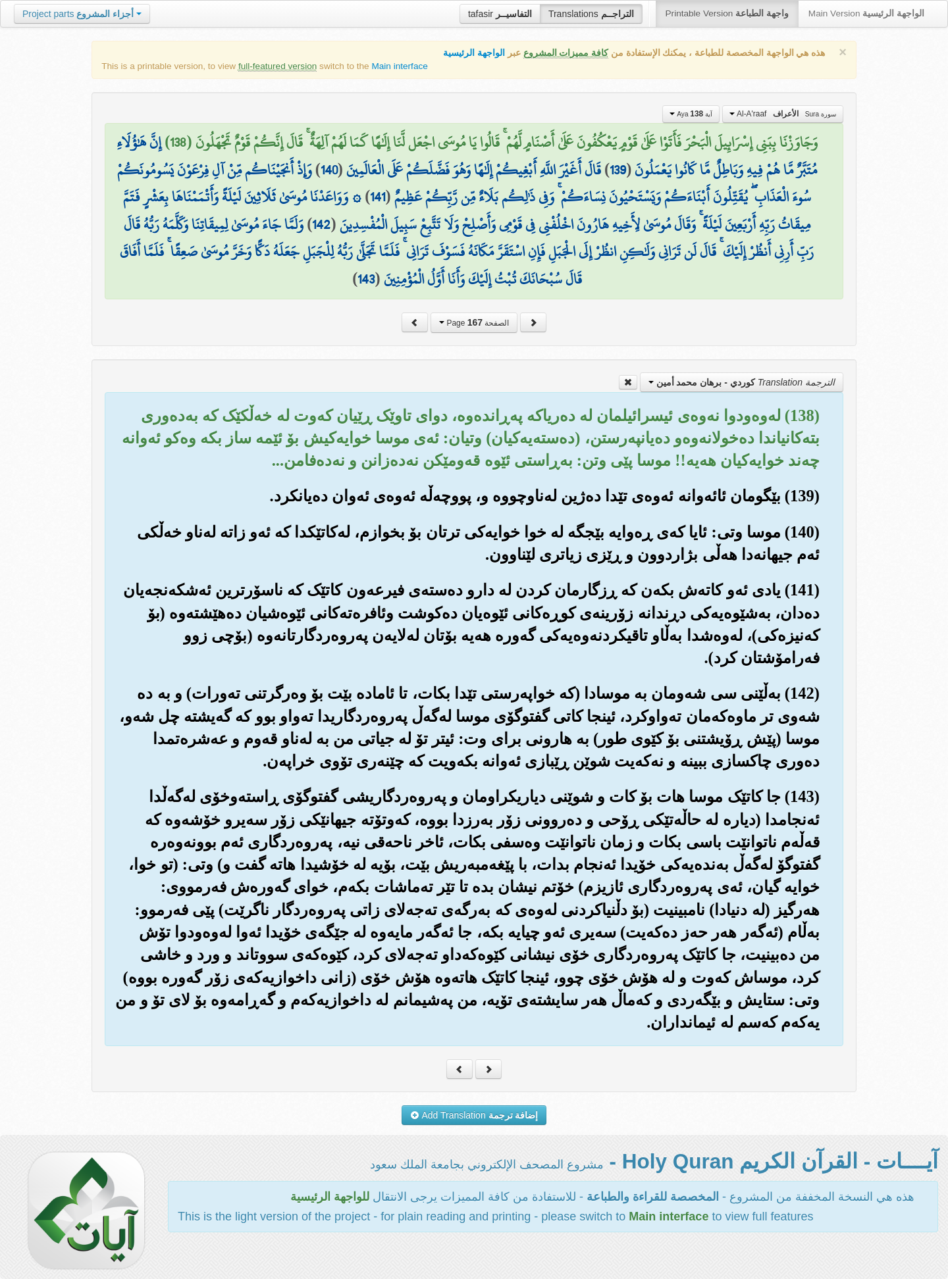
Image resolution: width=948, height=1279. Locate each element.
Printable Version (727, 13)
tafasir (500, 14)
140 (329, 169)
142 (321, 224)
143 (366, 278)
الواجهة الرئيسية (474, 53)
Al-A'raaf (782, 113)
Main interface (399, 66)
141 (377, 196)
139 (618, 169)
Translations (591, 14)
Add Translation (474, 1115)
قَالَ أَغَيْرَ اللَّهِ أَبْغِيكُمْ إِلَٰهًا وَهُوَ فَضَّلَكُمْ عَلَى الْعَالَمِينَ (473, 169)
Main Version (866, 13)
